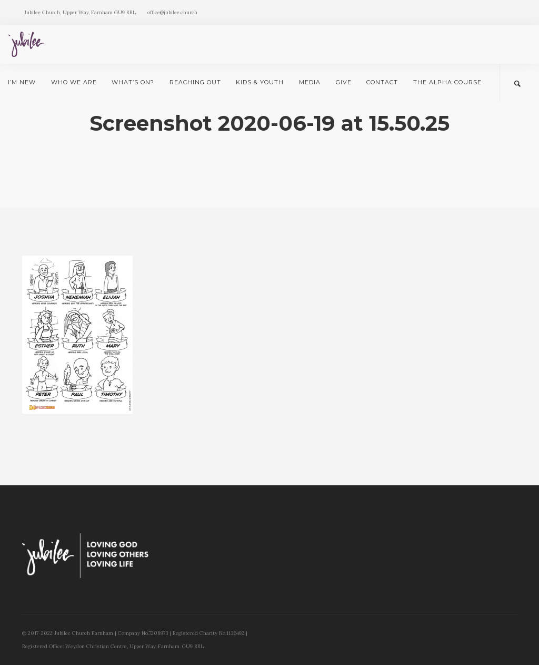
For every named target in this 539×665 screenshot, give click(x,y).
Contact (382, 82)
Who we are (74, 82)
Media (310, 82)
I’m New (22, 82)
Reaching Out (195, 82)
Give (344, 82)
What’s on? (133, 82)
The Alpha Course (447, 82)
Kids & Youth (260, 82)
